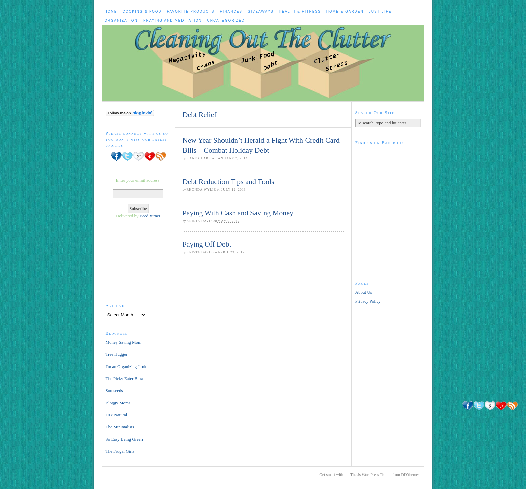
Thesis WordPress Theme (370, 474)
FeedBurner (150, 215)
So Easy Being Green (124, 439)
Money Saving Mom (124, 342)
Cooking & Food (142, 11)
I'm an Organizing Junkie (128, 366)
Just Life (380, 11)
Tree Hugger (117, 354)
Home (111, 11)
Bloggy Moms (118, 402)
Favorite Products (191, 11)
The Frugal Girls (120, 451)
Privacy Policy (368, 301)
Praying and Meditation (172, 20)
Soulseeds (114, 390)
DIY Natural (116, 414)
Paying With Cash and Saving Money (238, 213)
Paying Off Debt (207, 244)
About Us (363, 292)
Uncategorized (226, 20)
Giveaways (261, 11)
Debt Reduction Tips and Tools (228, 181)
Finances (231, 11)
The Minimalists (120, 426)
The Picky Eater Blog (124, 378)
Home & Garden (345, 11)
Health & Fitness (300, 11)
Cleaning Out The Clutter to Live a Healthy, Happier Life (263, 63)
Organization (121, 20)
